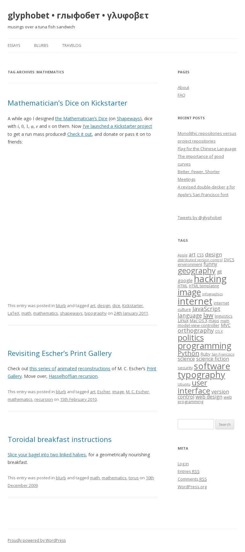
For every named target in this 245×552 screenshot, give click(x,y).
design (103, 305)
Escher (103, 391)
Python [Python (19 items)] (188, 353)
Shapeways (128, 118)
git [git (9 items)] (219, 272)
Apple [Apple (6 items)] (183, 255)
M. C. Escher (137, 391)
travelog (71, 45)
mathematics (45, 313)
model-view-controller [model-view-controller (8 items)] (198, 325)
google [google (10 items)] (185, 280)
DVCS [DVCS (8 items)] (229, 259)
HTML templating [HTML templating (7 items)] (204, 285)
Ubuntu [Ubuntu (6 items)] (184, 384)
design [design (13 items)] (213, 254)
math (26, 313)
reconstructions (94, 368)
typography (96, 313)
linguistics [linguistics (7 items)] (224, 316)
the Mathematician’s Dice (81, 118)
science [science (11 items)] (186, 359)
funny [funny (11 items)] (210, 264)
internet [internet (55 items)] (195, 301)
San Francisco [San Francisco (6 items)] (223, 354)
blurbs (41, 45)
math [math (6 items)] (224, 321)
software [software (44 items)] (212, 366)
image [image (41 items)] (189, 292)
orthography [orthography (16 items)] (196, 330)
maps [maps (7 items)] (214, 320)
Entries (189, 471)
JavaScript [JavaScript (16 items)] (206, 309)
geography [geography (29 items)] (197, 270)
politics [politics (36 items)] (191, 337)
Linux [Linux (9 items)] (183, 320)
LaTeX (13, 313)
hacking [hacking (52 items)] (210, 278)
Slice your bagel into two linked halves (47, 455)
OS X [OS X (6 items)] (219, 331)
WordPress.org (192, 486)
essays (14, 45)
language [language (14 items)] (190, 315)
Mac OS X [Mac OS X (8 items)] (198, 320)
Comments (192, 479)
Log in (183, 464)
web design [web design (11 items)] (209, 397)
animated (67, 368)
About (183, 87)
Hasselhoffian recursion (73, 376)
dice (116, 305)
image (118, 391)
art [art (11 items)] (192, 254)
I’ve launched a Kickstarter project (117, 126)
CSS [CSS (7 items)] (200, 254)
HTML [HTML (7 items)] (183, 285)
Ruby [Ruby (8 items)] (205, 354)
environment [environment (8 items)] (190, 264)
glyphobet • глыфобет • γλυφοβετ (78, 15)
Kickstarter (132, 305)
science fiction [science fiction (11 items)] (212, 359)
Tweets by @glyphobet (200, 217)
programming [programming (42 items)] (204, 345)
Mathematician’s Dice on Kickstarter (67, 102)
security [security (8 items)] (185, 368)
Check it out (79, 134)
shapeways (71, 313)
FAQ (181, 95)
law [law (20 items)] (208, 315)
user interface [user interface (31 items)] (194, 386)
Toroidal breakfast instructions (60, 439)
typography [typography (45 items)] (201, 374)
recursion (43, 399)
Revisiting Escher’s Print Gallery (60, 353)
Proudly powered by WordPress (37, 540)
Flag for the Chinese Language (207, 148)
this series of (43, 368)
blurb (61, 305)
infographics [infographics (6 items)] (212, 294)
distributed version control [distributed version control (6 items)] (200, 260)
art (92, 305)
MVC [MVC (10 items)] (226, 325)
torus (134, 478)
